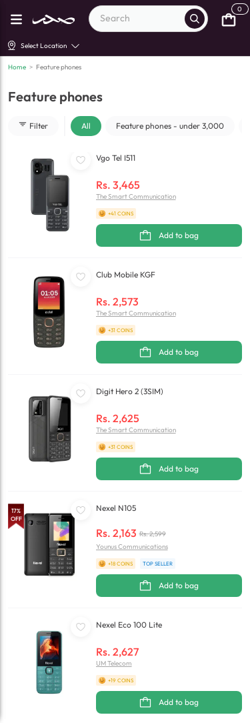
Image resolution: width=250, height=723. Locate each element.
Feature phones (58, 67)
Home (17, 67)
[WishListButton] (81, 160)
